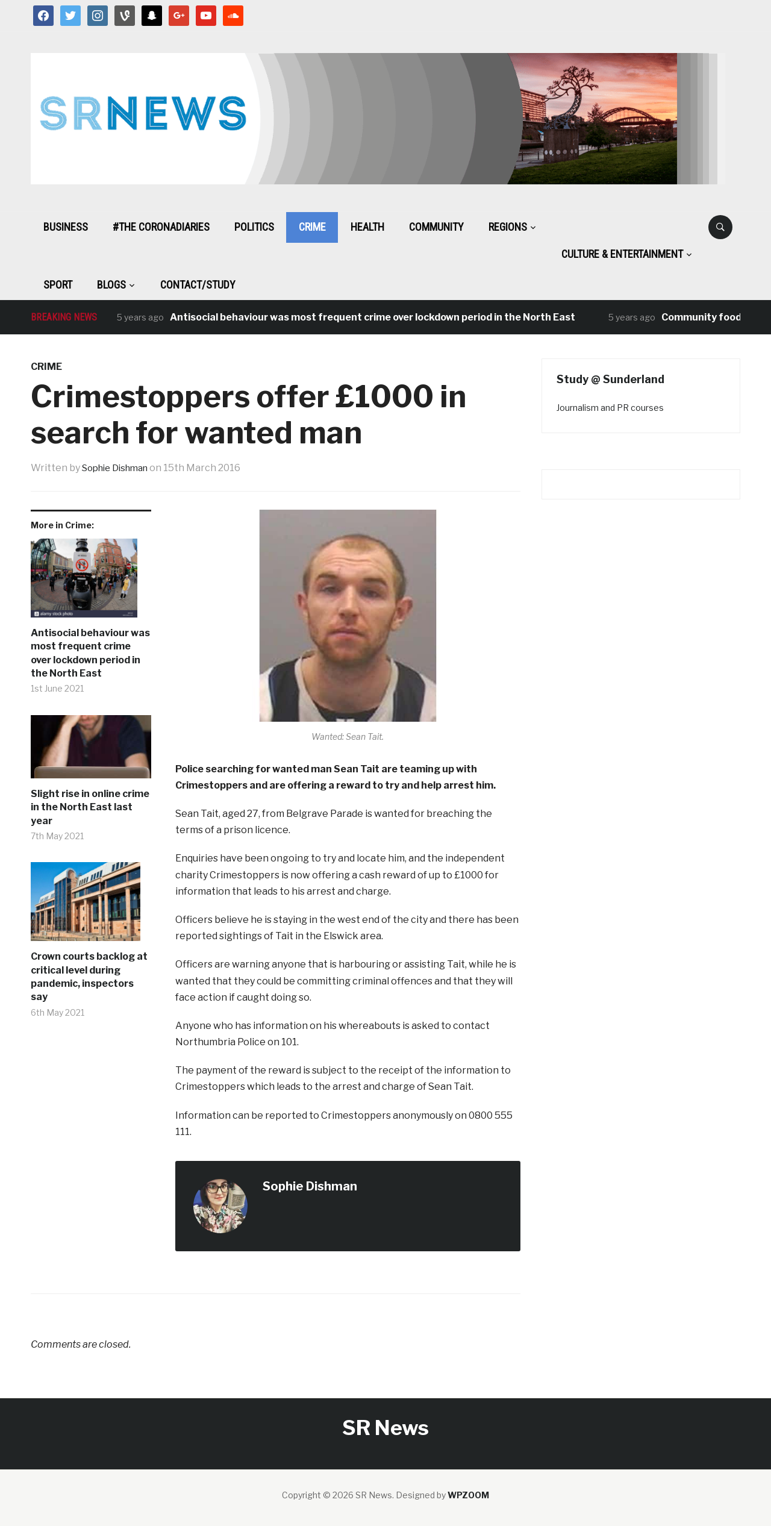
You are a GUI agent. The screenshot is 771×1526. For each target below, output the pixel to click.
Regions (508, 226)
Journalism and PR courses (610, 407)
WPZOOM (468, 1495)
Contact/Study (198, 284)
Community (436, 226)
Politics (254, 226)
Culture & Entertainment (622, 254)
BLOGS (111, 284)
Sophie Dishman (119, 468)
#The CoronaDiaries (161, 226)
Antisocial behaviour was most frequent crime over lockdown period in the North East (372, 317)
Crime (312, 226)
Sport (57, 284)
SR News (385, 1427)
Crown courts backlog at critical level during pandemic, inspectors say (89, 976)
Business (65, 226)
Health (367, 226)
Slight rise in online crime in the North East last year (90, 807)
